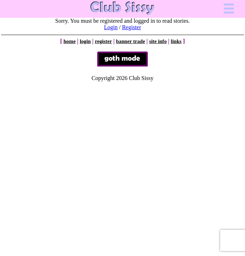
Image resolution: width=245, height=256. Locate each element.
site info (158, 41)
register (103, 41)
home (69, 41)
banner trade (130, 41)
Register (131, 27)
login (85, 41)
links (176, 41)
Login (111, 27)
